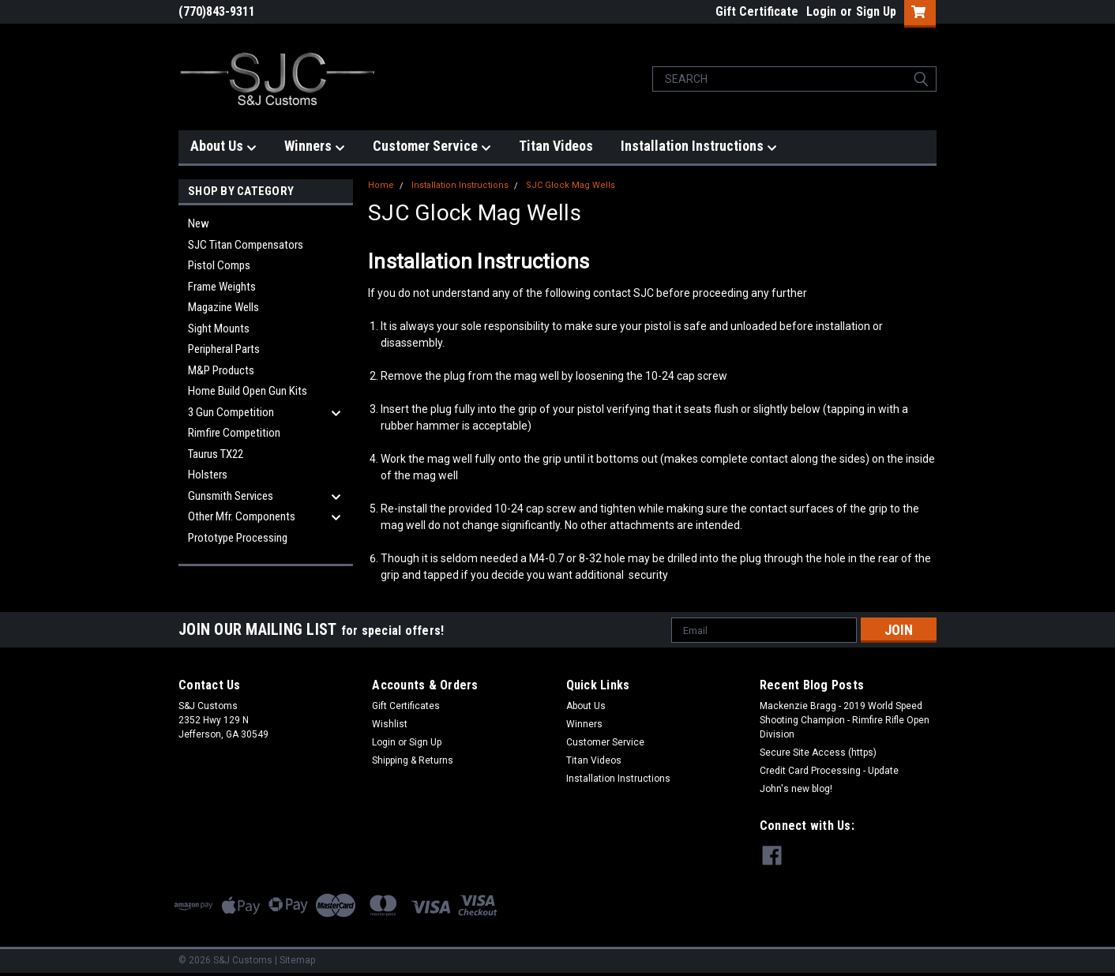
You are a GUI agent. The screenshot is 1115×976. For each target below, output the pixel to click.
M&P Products (221, 370)
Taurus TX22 (215, 454)
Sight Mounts (219, 328)
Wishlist (389, 724)
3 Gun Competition (231, 412)
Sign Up (876, 11)
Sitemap (297, 960)
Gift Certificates (406, 705)
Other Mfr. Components (241, 516)
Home (381, 185)
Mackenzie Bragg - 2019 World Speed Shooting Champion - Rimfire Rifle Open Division (844, 720)
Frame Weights (222, 287)
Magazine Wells (223, 307)
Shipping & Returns (412, 760)
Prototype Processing (237, 538)
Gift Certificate (756, 11)
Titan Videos (556, 145)
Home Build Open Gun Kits (247, 391)
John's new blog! (796, 788)
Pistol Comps (219, 265)
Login (821, 11)
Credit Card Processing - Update (829, 770)
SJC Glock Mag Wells (570, 185)
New (198, 223)
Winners (314, 146)
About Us (223, 146)
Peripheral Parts (224, 349)
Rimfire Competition (234, 433)
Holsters (207, 474)
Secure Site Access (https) (818, 752)
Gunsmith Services (230, 496)
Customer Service (432, 146)
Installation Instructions (699, 146)
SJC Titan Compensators (245, 245)
